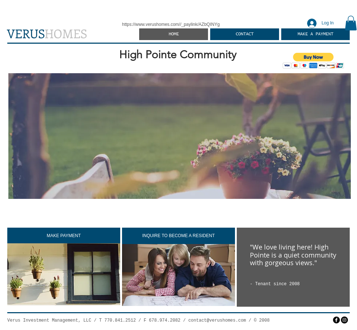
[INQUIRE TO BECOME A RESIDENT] (178, 236)
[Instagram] (344, 320)
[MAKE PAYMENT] (63, 236)
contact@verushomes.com (217, 320)
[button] (351, 23)
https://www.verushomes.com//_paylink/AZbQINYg (171, 24)
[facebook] (336, 320)
